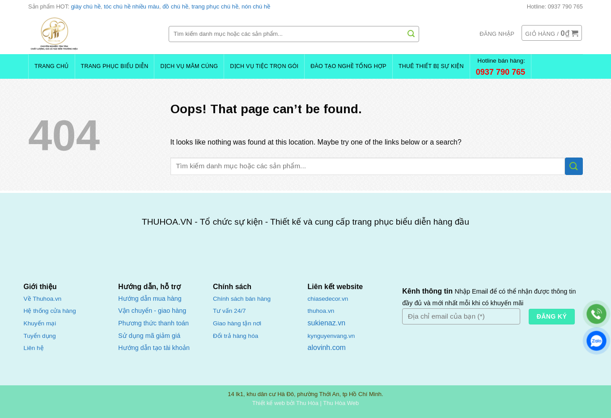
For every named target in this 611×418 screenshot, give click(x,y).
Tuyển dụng (40, 336)
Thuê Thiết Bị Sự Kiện (431, 66)
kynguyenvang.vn (331, 336)
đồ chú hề (175, 6)
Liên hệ (34, 348)
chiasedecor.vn (328, 298)
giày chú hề (86, 6)
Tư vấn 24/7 (229, 310)
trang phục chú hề (214, 6)
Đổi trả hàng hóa (235, 336)
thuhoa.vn (321, 310)
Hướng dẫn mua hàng (149, 298)
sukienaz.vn (327, 323)
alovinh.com (327, 347)
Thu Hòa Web (341, 403)
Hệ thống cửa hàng (50, 310)
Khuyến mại (40, 323)
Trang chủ (51, 66)
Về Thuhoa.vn (43, 298)
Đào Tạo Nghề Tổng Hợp (348, 66)
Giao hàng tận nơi (237, 323)
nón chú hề (256, 6)
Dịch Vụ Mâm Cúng (189, 66)
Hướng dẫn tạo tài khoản (154, 347)
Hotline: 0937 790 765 (555, 6)
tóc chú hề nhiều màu (131, 6)
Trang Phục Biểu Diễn (115, 66)
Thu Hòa (307, 403)
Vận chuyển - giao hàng (152, 310)
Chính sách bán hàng (242, 298)
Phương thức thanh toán (153, 323)
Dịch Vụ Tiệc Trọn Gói (264, 66)
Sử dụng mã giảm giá (149, 335)
